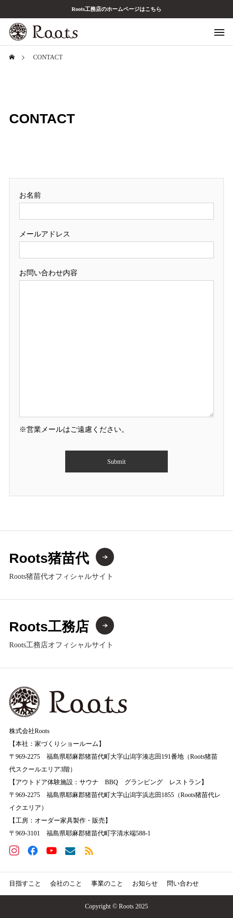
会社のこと (66, 883)
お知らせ (145, 883)
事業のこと (107, 883)
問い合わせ (183, 883)
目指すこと (25, 883)
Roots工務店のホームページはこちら (116, 9)
